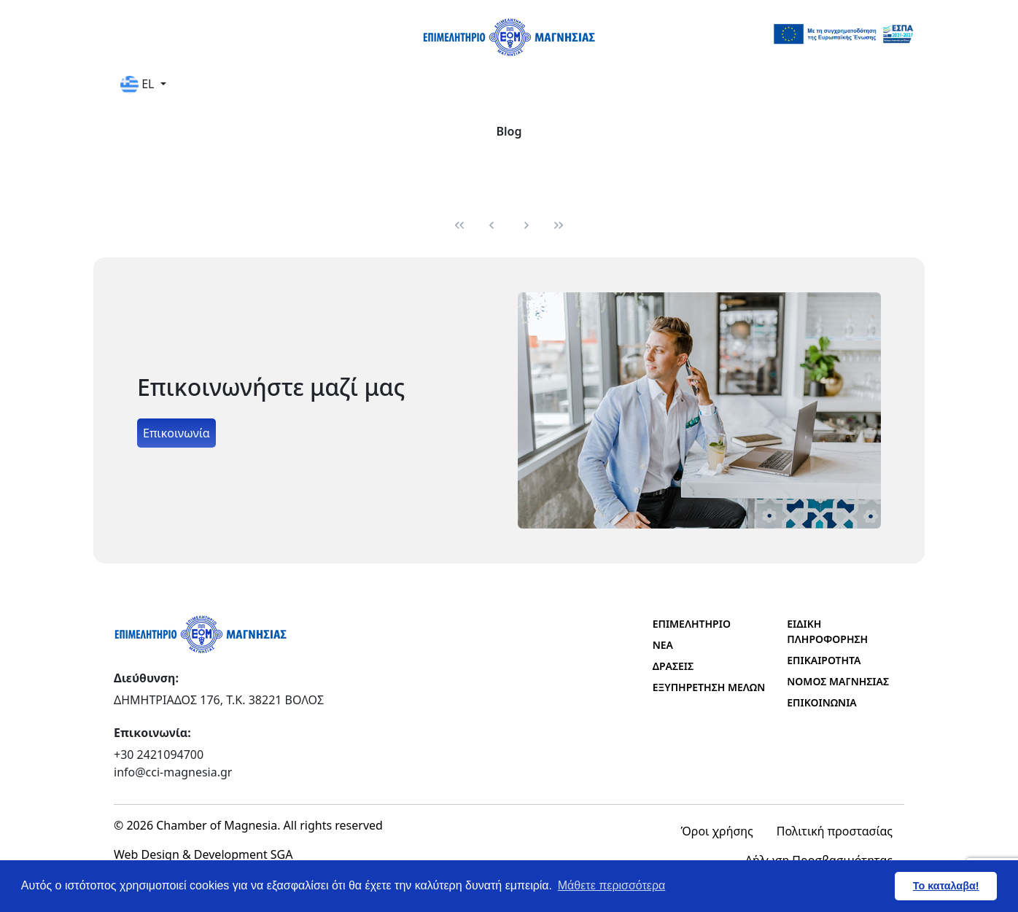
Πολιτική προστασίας (835, 831)
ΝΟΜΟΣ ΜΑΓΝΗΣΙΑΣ (838, 681)
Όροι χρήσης (717, 831)
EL (139, 85)
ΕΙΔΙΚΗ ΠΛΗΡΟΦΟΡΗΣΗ (827, 631)
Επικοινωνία (176, 433)
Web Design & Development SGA (203, 854)
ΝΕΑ (663, 645)
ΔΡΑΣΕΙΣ (673, 666)
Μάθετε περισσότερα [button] (612, 885)
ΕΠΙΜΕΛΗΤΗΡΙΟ (692, 624)
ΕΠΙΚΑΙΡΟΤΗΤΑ (823, 660)
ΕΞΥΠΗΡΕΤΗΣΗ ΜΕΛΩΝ (709, 687)
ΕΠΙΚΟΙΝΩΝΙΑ (821, 702)
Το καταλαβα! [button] (946, 886)
